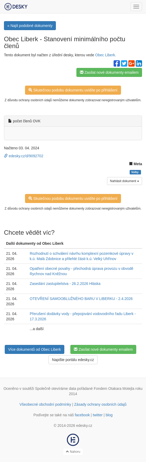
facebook (82, 415)
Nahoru (73, 452)
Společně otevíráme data (55, 388)
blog (109, 415)
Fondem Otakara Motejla (114, 388)
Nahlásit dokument (124, 181)
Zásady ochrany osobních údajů (100, 404)
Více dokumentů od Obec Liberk (34, 349)
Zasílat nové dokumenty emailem (109, 72)
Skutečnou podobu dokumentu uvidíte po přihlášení (72, 90)
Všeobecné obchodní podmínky (45, 404)
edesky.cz (84, 425)
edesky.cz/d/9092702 (23, 156)
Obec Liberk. (105, 55)
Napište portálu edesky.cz (73, 360)
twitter (98, 415)
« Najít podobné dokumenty (29, 26)
